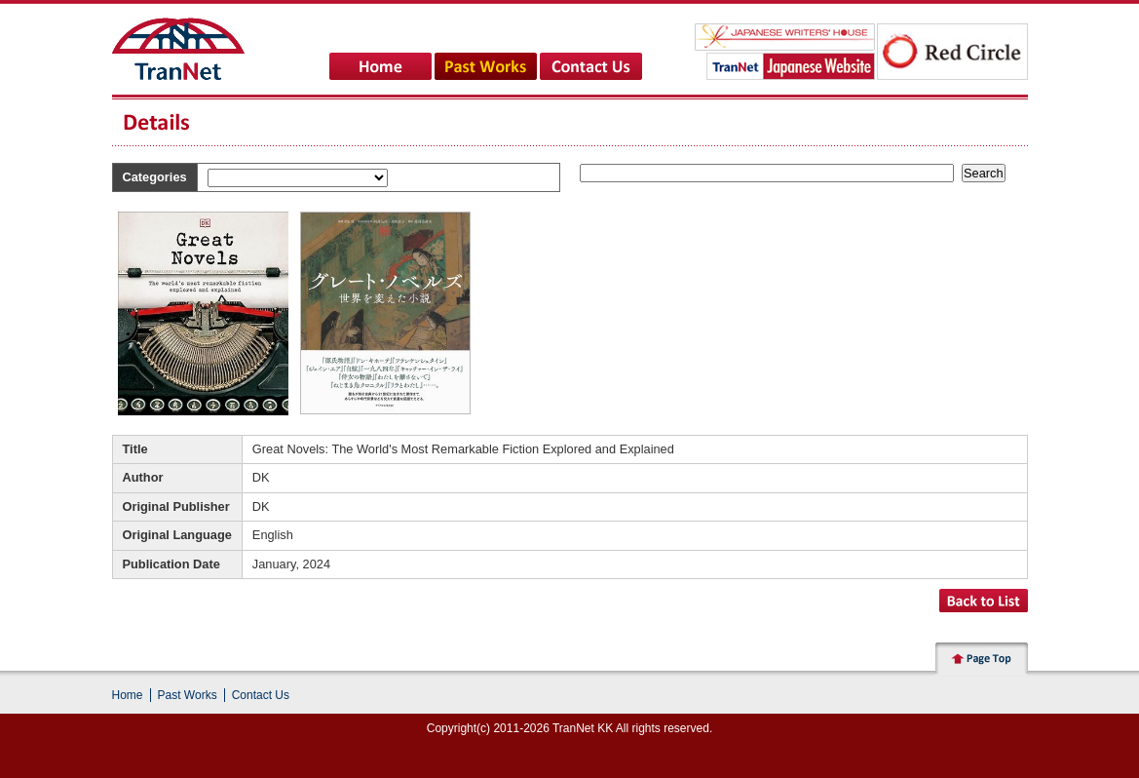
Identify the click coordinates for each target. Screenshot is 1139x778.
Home (127, 695)
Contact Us (260, 695)
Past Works (187, 695)
